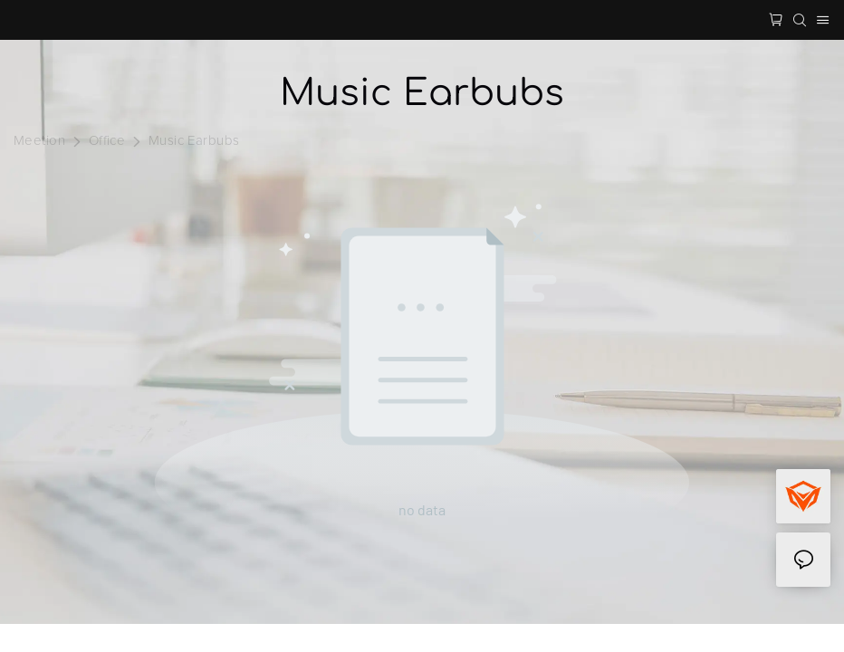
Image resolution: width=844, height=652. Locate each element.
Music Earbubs (194, 141)
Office (107, 141)
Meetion (39, 141)
